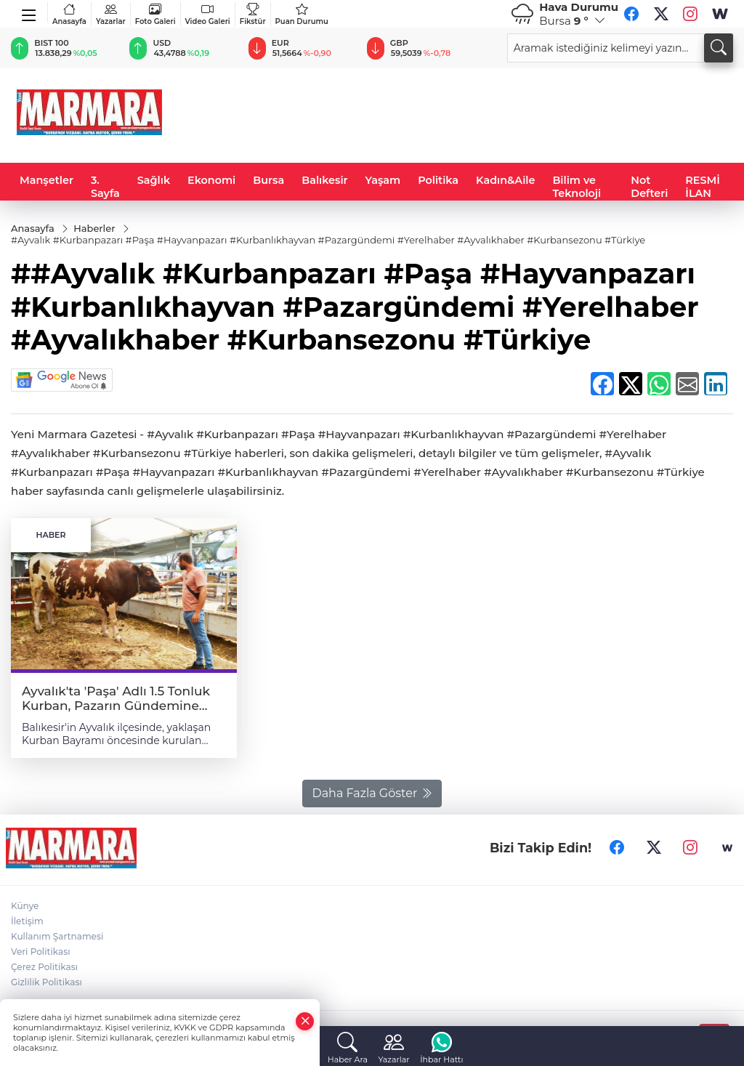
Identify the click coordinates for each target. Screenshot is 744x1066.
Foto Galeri (155, 14)
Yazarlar (111, 14)
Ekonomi (211, 180)
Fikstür (253, 14)
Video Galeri (207, 14)
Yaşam (383, 180)
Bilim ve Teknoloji (576, 187)
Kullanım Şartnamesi (57, 936)
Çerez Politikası (44, 966)
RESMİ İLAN (702, 187)
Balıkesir (324, 180)
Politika (438, 180)
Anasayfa (69, 14)
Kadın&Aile (505, 180)
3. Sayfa (105, 187)
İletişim (27, 921)
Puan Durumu (301, 14)
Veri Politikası (40, 951)
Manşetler (46, 180)
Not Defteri (649, 187)
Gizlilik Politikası (46, 982)
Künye (25, 905)
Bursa (268, 180)
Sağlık (153, 180)
